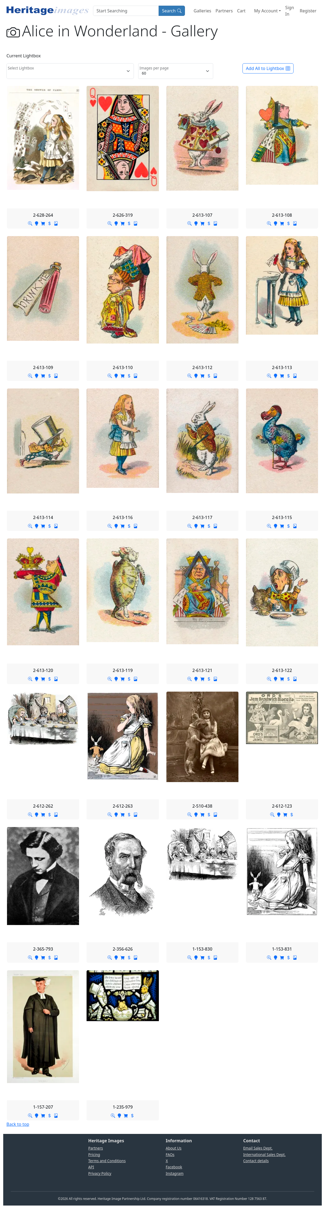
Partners (224, 11)
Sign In (289, 11)
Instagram (175, 1173)
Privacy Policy (99, 1173)
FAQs (170, 1154)
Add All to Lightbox (268, 68)
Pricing (94, 1154)
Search (172, 11)
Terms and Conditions (107, 1160)
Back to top (17, 1124)
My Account (266, 11)
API (91, 1166)
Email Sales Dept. (258, 1148)
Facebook (174, 1166)
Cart (241, 11)
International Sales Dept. (264, 1154)
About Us (174, 1148)
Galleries (202, 11)
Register (308, 11)
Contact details (256, 1160)
